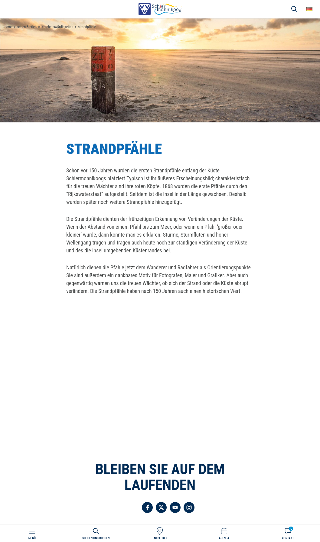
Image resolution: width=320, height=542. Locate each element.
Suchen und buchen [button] (294, 9)
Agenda (224, 538)
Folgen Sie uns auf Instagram (189, 507)
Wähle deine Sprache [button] (309, 9)
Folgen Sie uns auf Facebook (147, 507)
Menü (32, 538)
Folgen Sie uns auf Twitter (161, 507)
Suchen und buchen (95, 538)
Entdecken (159, 538)
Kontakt (288, 538)
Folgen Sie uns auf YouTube (175, 507)
